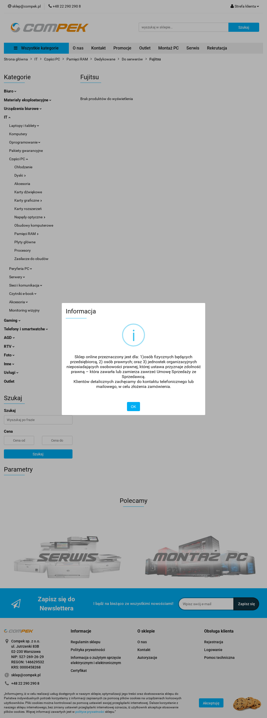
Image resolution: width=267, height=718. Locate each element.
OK (133, 407)
